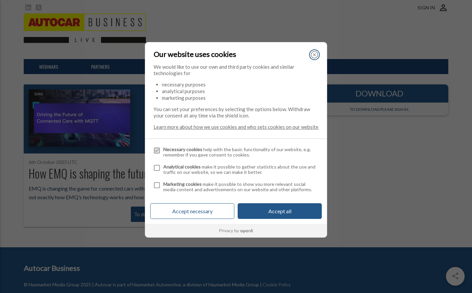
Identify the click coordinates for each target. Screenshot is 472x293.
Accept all (279, 211)
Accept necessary (192, 211)
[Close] (314, 55)
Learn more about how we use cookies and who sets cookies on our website (236, 127)
